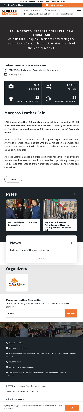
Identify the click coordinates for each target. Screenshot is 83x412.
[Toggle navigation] (79, 12)
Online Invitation (55, 5)
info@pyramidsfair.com (35, 14)
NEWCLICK (19, 399)
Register (71, 313)
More (13, 179)
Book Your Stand (13, 5)
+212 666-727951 (54, 10)
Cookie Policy (32, 391)
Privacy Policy (19, 391)
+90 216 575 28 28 (33, 10)
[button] (70, 194)
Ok (72, 407)
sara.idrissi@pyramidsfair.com (60, 14)
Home (8, 391)
